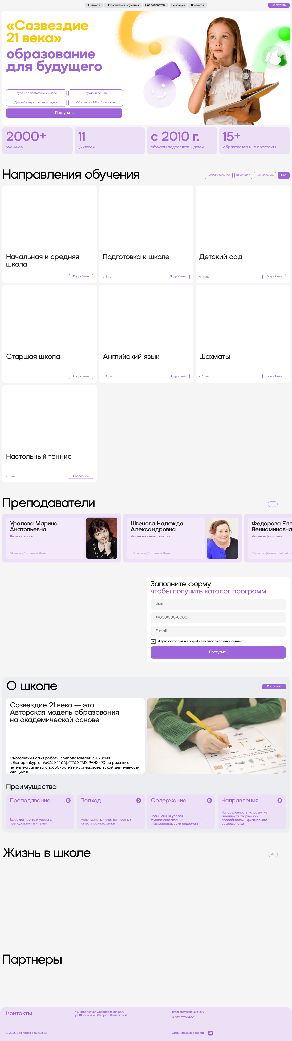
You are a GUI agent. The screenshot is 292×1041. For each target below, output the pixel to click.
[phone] (218, 617)
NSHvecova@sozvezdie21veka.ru (152, 553)
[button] (64, 113)
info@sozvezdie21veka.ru (188, 1012)
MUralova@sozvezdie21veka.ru (30, 553)
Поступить (218, 652)
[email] (218, 631)
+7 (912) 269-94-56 (183, 1017)
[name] (218, 604)
